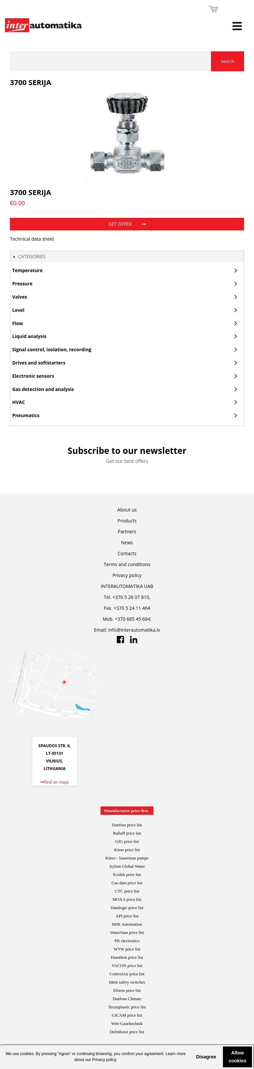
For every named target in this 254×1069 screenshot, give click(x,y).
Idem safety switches (127, 982)
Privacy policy (104, 1059)
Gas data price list (127, 882)
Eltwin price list (127, 990)
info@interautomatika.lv (134, 630)
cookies (27, 1053)
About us (127, 510)
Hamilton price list (127, 957)
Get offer (127, 224)
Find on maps (54, 782)
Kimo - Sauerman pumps (127, 857)
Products (127, 520)
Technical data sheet (32, 239)
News (127, 542)
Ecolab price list (127, 874)
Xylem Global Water (127, 866)
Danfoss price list (127, 824)
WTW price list (127, 949)
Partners (127, 531)
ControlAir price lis (126, 973)
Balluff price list (127, 833)
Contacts (127, 553)
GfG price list (127, 841)
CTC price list (127, 891)
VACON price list (127, 965)
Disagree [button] (206, 1056)
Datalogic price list (127, 907)
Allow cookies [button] (237, 1056)
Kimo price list (127, 849)
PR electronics (126, 940)
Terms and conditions (127, 564)
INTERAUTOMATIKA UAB (127, 586)
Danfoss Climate (126, 998)
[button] (191, 1057)
